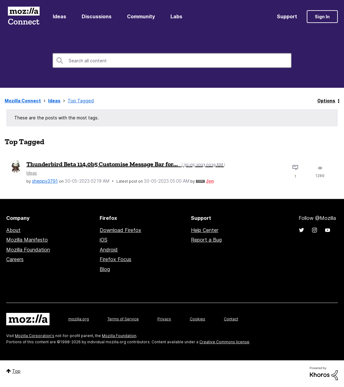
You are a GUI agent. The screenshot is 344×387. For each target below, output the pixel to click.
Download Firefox (120, 230)
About (13, 230)
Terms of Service (123, 319)
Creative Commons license (224, 342)
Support (287, 16)
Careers (15, 259)
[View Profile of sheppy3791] (45, 181)
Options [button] (326, 100)
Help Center (204, 230)
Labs (176, 16)
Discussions (96, 16)
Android (109, 250)
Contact (231, 319)
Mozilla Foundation (28, 250)
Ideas (59, 16)
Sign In (322, 16)
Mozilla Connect (23, 17)
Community (141, 16)
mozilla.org (78, 319)
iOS (103, 240)
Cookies (197, 319)
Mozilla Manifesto (27, 240)
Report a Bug (206, 240)
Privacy (164, 319)
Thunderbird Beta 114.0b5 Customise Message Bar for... (125, 164)
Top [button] (16, 371)
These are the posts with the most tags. (56, 117)
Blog (105, 269)
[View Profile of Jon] (210, 181)
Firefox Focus (115, 259)
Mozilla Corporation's (34, 335)
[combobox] (172, 60)
